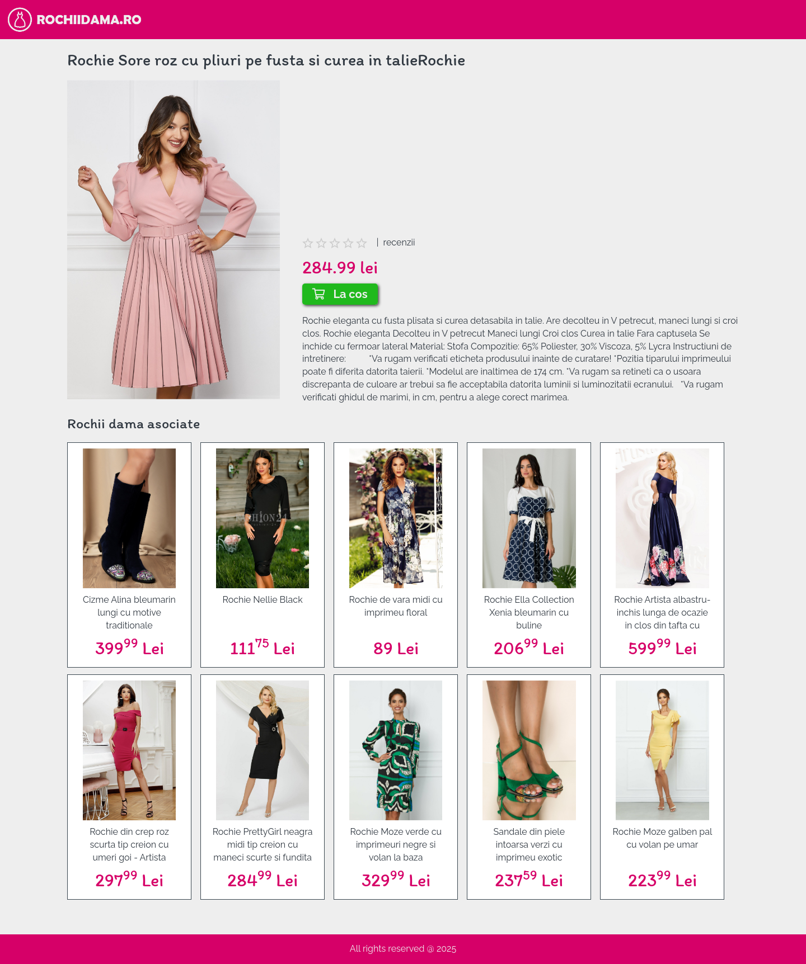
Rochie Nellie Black (263, 599)
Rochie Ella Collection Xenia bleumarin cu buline (529, 612)
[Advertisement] (520, 158)
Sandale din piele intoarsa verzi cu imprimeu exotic (529, 844)
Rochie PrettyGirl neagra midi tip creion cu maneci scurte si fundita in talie (263, 844)
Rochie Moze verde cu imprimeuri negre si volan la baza (396, 844)
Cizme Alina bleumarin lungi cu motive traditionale (129, 612)
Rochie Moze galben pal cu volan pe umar (662, 838)
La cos (340, 294)
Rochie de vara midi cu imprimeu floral (396, 606)
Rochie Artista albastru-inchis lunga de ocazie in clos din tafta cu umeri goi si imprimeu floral (662, 612)
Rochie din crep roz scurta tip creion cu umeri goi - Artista (129, 844)
